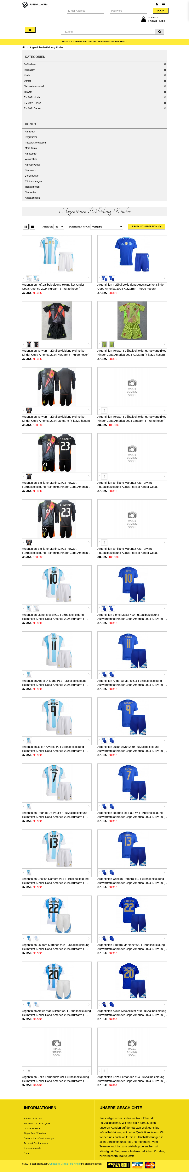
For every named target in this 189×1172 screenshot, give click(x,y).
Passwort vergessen (35, 142)
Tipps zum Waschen (35, 1133)
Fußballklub (30, 64)
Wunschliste (31, 159)
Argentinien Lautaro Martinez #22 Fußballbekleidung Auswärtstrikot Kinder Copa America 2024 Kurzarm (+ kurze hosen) (131, 949)
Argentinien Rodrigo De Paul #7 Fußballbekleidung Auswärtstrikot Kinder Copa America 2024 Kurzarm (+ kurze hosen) (131, 817)
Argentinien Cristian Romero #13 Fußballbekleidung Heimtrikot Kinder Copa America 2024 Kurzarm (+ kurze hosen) (55, 883)
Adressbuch (31, 153)
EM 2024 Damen (32, 108)
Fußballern (29, 70)
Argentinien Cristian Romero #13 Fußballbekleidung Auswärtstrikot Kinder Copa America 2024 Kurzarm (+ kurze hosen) (131, 883)
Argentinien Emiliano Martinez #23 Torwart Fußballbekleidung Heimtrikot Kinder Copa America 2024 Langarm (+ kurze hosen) (55, 552)
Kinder (27, 75)
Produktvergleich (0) (146, 226)
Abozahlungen (32, 198)
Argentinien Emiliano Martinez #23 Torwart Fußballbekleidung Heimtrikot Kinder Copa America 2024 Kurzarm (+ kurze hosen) (55, 486)
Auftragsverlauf (33, 164)
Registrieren (31, 137)
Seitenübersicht (33, 1148)
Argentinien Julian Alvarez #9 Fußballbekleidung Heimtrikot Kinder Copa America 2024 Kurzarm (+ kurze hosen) (54, 750)
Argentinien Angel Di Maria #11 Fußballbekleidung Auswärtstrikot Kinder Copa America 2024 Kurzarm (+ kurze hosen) (131, 684)
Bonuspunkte (31, 175)
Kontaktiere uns (33, 1118)
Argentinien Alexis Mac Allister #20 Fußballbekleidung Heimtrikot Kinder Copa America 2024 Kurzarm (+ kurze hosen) (56, 1015)
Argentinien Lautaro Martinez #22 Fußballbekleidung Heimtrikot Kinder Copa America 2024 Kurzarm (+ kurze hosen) (55, 949)
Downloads (30, 170)
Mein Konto (31, 148)
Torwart (28, 92)
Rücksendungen (33, 181)
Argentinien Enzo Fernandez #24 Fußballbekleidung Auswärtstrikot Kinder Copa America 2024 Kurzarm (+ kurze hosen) (131, 1081)
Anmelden (30, 131)
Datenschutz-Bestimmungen (39, 1138)
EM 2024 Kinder (32, 97)
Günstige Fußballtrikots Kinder (65, 1164)
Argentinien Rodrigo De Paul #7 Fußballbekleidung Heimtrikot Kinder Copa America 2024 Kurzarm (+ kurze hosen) (54, 817)
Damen (28, 81)
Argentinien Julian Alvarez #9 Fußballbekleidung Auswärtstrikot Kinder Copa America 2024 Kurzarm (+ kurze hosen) (131, 750)
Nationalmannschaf (34, 86)
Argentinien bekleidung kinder (46, 47)
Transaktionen (32, 186)
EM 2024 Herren (32, 103)
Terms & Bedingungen (36, 1143)
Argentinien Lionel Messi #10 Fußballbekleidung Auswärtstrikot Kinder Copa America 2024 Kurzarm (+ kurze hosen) (131, 618)
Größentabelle (32, 1128)
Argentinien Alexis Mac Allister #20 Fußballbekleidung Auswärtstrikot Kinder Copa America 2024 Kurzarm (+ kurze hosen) (131, 1015)
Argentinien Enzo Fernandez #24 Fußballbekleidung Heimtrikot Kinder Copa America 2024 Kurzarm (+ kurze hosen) (55, 1081)
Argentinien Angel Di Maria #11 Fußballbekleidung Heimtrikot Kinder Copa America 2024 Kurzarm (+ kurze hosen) (54, 684)
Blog (26, 1153)
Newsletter (30, 192)
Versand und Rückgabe (37, 1123)
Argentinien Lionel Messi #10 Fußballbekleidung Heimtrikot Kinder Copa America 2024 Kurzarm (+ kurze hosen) (54, 618)
